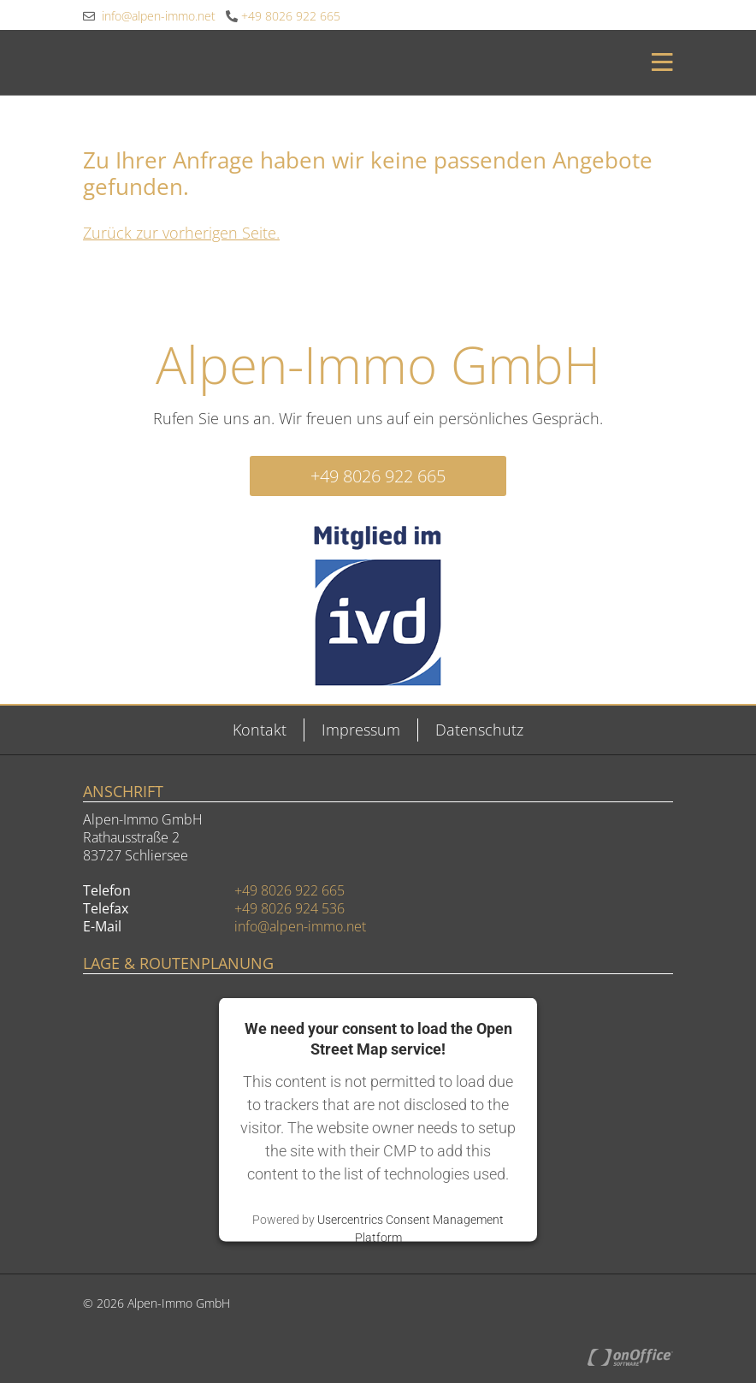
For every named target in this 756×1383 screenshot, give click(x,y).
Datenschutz (479, 729)
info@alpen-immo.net (149, 16)
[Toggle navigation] (657, 62)
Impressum (361, 729)
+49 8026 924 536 (289, 908)
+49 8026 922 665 (283, 16)
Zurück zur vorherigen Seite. (181, 232)
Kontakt (259, 729)
